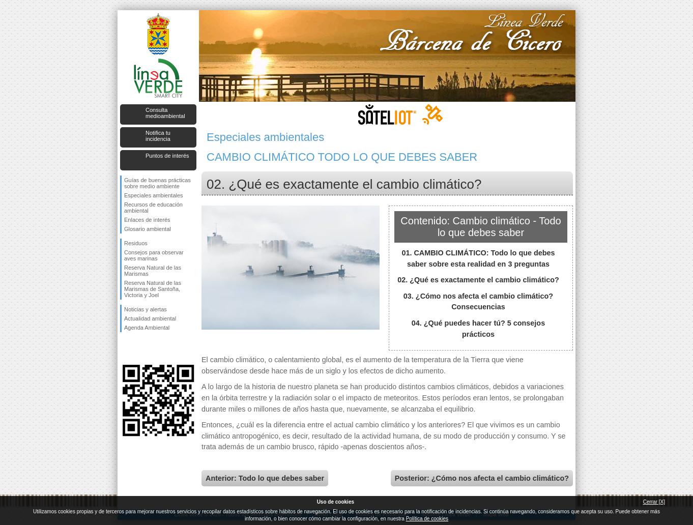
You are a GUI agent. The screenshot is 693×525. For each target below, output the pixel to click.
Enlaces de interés (147, 220)
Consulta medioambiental (165, 113)
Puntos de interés (167, 156)
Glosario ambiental (147, 229)
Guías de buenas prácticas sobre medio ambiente (157, 183)
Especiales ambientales (153, 195)
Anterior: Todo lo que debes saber (265, 478)
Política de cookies (427, 518)
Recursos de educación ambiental (153, 207)
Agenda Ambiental (146, 328)
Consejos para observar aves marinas (154, 255)
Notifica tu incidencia (158, 136)
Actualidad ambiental (150, 318)
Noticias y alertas (145, 309)
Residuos (136, 243)
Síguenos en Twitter (143, 348)
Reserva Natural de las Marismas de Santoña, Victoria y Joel (152, 289)
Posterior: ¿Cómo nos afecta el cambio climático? (482, 478)
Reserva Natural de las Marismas (152, 271)
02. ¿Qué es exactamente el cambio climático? (478, 280)
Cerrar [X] (654, 502)
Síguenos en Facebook (126, 348)
